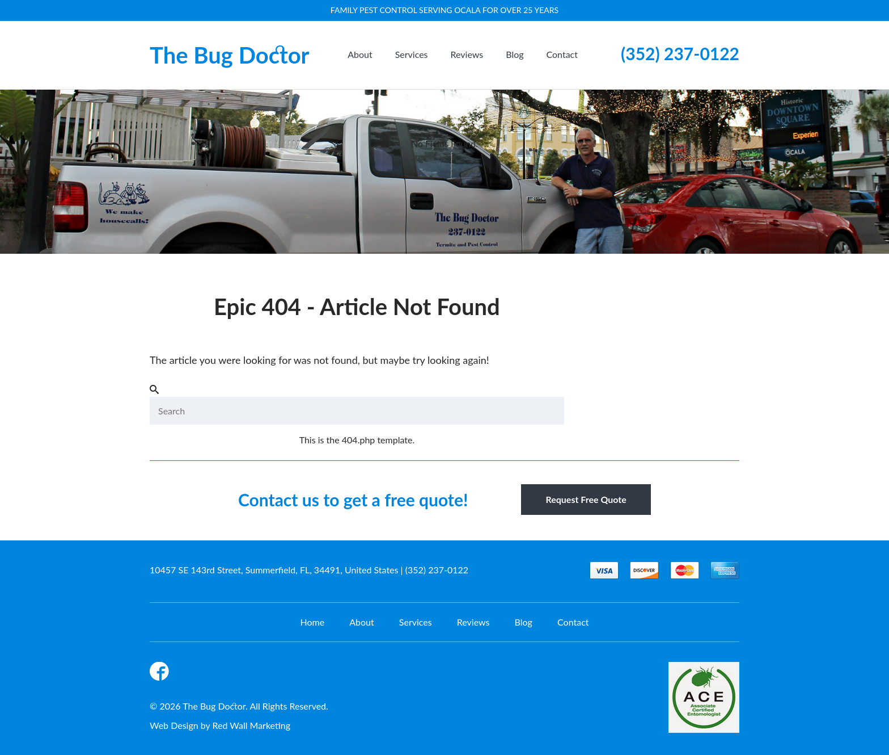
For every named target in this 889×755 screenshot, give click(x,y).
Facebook (161, 673)
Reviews (467, 54)
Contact (562, 54)
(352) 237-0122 (680, 53)
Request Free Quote (585, 499)
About (360, 54)
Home (312, 621)
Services (411, 54)
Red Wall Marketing (252, 725)
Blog (514, 54)
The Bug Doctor (230, 55)
